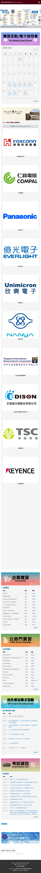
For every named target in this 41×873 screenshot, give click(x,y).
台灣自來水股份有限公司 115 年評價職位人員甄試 (22, 788)
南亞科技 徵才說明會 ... (30, 85)
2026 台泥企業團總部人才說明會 (16, 734)
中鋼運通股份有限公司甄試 (16, 799)
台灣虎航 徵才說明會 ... (10, 85)
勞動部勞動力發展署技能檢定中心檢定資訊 (20, 791)
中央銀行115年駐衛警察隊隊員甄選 (18, 808)
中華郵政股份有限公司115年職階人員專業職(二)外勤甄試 (23, 796)
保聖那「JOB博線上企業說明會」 (16, 716)
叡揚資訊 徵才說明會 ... (25, 85)
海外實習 (34, 616)
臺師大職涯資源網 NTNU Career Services (11, 2)
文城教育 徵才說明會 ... (20, 85)
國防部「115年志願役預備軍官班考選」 (19, 779)
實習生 (33, 593)
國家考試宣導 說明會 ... (25, 94)
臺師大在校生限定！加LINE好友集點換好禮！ (14, 27)
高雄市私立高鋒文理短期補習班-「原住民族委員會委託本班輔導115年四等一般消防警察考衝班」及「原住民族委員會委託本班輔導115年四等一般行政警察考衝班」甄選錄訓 (24, 812)
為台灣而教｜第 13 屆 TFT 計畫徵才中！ (18, 747)
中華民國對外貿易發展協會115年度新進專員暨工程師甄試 (23, 782)
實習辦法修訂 (34, 680)
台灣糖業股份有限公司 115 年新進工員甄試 (20, 793)
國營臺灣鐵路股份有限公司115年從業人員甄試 (21, 805)
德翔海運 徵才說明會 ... (15, 94)
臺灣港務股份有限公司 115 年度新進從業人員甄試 (22, 802)
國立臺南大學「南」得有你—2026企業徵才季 (19, 738)
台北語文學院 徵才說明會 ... (15, 85)
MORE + (36, 101)
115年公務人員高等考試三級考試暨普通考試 (20, 785)
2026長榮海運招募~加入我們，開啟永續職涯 (19, 729)
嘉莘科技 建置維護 (20, 866)
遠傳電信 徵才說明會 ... (20, 59)
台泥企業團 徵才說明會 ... (10, 94)
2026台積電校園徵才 (13, 743)
